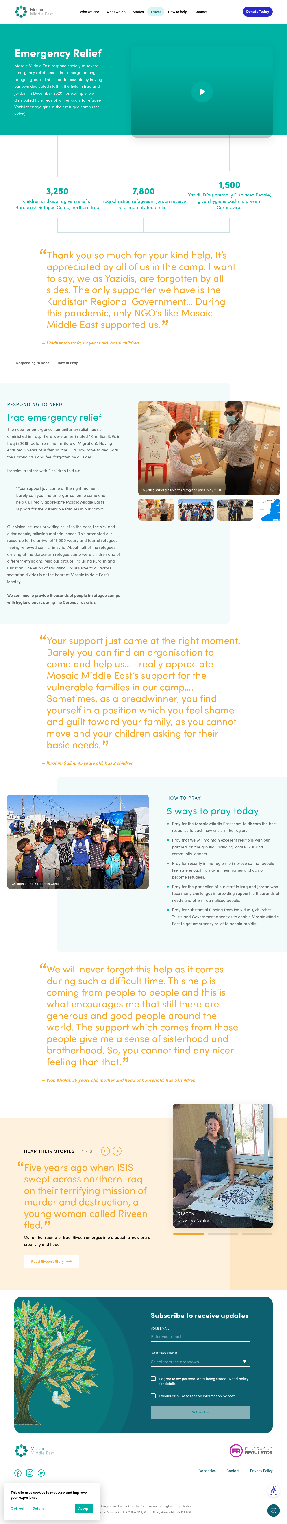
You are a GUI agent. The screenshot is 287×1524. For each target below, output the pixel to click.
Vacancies (207, 1470)
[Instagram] (29, 1473)
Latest (156, 11)
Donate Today (257, 11)
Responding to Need (33, 362)
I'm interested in (200, 1359)
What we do (116, 11)
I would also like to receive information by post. (197, 1395)
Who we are (89, 11)
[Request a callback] (273, 1510)
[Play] (202, 91)
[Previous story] (105, 1151)
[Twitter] (41, 1473)
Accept (84, 1508)
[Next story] (117, 1151)
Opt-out (17, 1508)
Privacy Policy (261, 1470)
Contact (200, 11)
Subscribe (200, 1412)
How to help (177, 11)
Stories (138, 11)
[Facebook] (18, 1473)
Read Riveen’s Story (51, 1261)
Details (38, 1508)
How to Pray (68, 362)
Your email (200, 1334)
